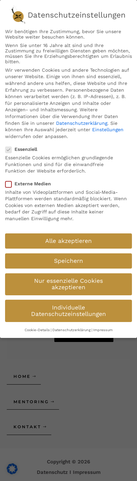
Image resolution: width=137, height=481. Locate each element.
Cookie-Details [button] (37, 328)
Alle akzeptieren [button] (68, 238)
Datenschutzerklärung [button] (71, 328)
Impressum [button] (103, 328)
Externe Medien (30, 181)
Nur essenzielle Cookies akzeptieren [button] (68, 282)
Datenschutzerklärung (81, 121)
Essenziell (23, 147)
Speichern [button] (68, 258)
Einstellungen (108, 128)
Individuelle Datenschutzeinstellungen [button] (68, 309)
